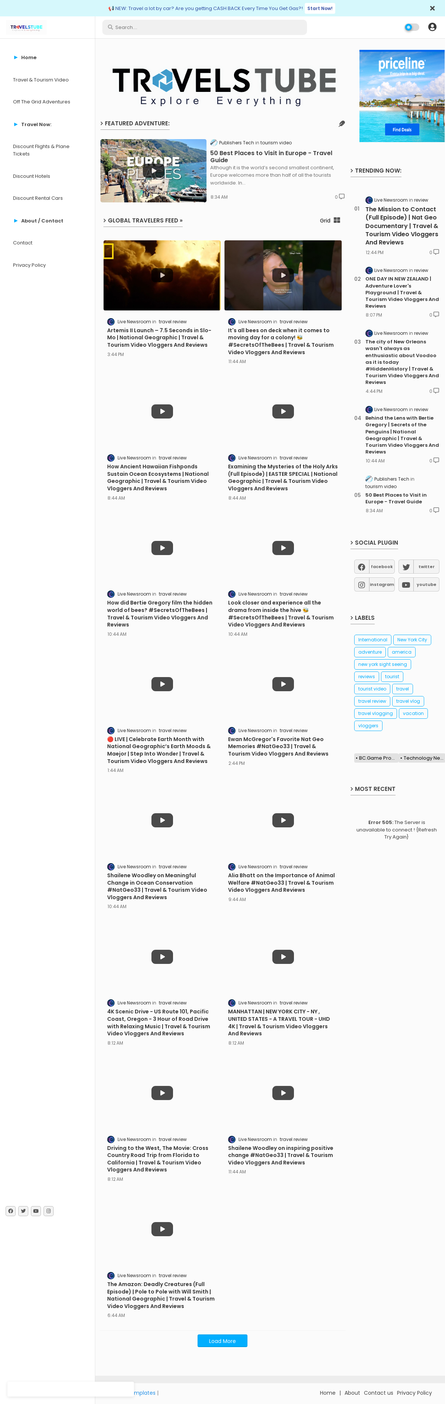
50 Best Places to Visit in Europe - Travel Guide (271, 157)
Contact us (378, 1393)
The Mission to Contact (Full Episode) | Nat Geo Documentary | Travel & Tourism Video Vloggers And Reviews (401, 226)
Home (328, 1393)
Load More (222, 1341)
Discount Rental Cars (38, 198)
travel (402, 689)
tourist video (372, 689)
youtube (426, 584)
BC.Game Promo (378, 758)
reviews (366, 676)
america (402, 652)
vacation (413, 713)
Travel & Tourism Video (41, 79)
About (352, 1393)
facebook (382, 567)
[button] (432, 27)
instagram (382, 584)
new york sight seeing (382, 664)
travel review (372, 701)
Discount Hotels (31, 176)
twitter (427, 567)
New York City (412, 640)
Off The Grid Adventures (41, 101)
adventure (370, 652)
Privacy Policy (29, 265)
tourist (392, 676)
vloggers (368, 725)
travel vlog (408, 701)
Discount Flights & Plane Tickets (41, 150)
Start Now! (320, 8)
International (372, 640)
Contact (22, 242)
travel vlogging (375, 713)
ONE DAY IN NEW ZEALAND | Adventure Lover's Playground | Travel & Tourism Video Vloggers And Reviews (402, 293)
